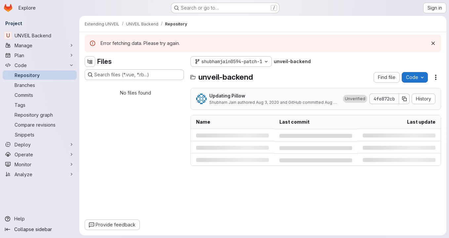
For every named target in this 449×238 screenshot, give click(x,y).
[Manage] (40, 45)
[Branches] (40, 85)
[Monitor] (40, 164)
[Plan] (40, 55)
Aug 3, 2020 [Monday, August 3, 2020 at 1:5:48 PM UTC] (267, 102)
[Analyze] (40, 174)
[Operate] (40, 154)
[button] (355, 99)
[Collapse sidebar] (40, 229)
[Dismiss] (433, 43)
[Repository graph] (40, 114)
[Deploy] (40, 144)
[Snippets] (40, 134)
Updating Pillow (227, 96)
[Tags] (40, 104)
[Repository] (40, 75)
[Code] (40, 65)
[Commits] (40, 94)
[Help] (40, 218)
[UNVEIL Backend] (40, 35)
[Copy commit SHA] (404, 99)
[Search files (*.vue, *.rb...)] (134, 74)
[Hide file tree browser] (90, 61)
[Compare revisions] (40, 124)
